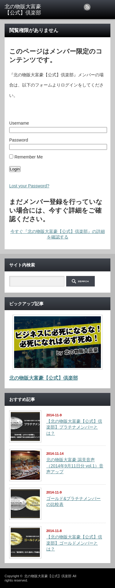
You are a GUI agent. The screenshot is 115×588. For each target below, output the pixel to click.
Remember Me (26, 156)
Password (18, 140)
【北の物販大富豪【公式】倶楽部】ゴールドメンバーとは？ (74, 542)
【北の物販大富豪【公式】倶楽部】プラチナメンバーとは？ (74, 427)
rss (87, 7)
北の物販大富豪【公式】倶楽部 (43, 378)
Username (19, 123)
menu (109, 2)
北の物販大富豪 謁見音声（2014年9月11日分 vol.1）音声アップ (74, 465)
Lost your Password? (29, 185)
